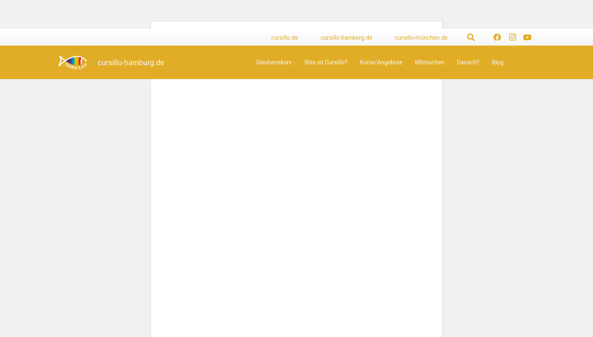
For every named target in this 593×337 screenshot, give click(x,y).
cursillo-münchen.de (421, 37)
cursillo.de (284, 37)
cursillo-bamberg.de (347, 37)
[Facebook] (497, 37)
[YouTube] (527, 37)
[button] (471, 37)
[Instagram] (512, 37)
